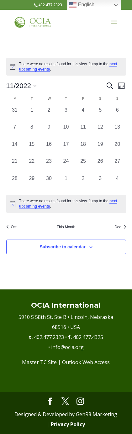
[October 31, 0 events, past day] (15, 115)
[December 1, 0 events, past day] (66, 183)
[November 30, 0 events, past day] (49, 183)
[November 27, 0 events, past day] (117, 166)
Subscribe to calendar (62, 246)
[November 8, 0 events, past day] (31, 131)
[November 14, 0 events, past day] (15, 149)
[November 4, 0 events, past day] (83, 115)
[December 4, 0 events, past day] (117, 183)
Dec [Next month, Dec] (120, 227)
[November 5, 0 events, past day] (100, 115)
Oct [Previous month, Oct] (11, 227)
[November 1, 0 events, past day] (31, 115)
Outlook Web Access (86, 362)
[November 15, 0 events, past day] (31, 149)
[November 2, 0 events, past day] (49, 115)
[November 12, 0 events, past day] (100, 131)
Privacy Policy (68, 424)
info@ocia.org (67, 347)
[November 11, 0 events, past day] (83, 131)
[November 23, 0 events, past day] (49, 166)
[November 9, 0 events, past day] (49, 131)
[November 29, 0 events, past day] (31, 183)
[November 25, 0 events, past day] (83, 166)
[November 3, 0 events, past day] (66, 115)
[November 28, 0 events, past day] (15, 183)
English (81, 5)
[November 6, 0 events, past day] (117, 115)
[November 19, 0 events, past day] (100, 149)
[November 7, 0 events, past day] (15, 131)
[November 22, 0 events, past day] (31, 166)
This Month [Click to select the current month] (66, 227)
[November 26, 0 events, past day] (100, 166)
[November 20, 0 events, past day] (117, 149)
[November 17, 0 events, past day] (66, 149)
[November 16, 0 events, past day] (49, 149)
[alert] (66, 204)
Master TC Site (39, 362)
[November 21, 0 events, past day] (15, 166)
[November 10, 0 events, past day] (66, 131)
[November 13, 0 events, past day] (117, 131)
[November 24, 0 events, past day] (66, 166)
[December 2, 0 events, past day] (83, 183)
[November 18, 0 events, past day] (83, 149)
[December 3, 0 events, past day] (100, 183)
